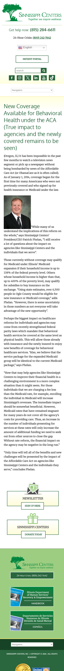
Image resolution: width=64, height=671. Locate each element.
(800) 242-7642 (42, 37)
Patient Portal (32, 59)
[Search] (44, 70)
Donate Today (33, 534)
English (25, 48)
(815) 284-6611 (42, 29)
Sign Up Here (32, 505)
